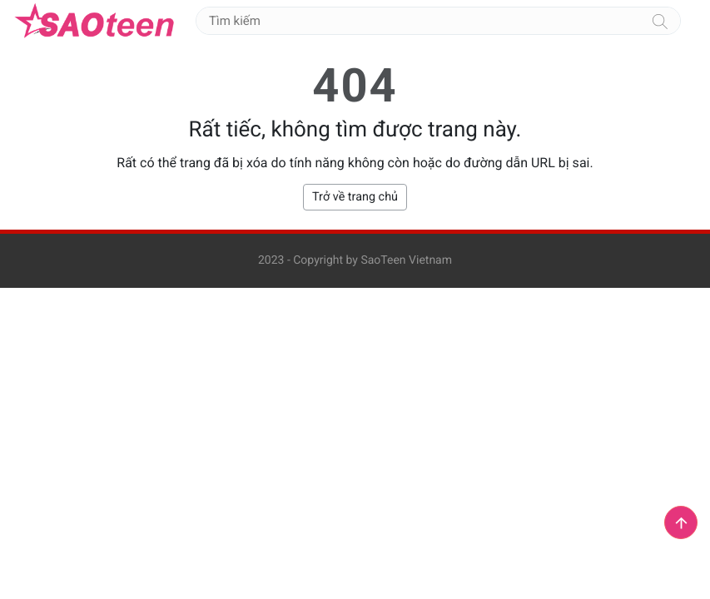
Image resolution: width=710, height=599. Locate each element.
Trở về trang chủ (355, 197)
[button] (681, 522)
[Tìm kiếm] (660, 20)
